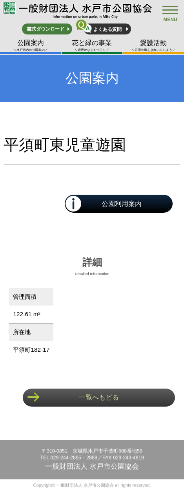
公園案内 (30, 45)
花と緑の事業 (92, 45)
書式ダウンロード (45, 29)
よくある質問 (107, 29)
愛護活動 (153, 45)
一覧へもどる (99, 397)
